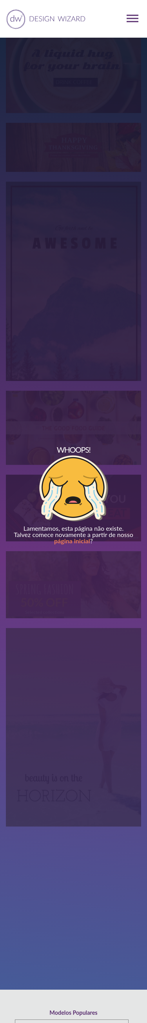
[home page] (44, 18)
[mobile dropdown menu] (132, 18)
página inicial (72, 540)
